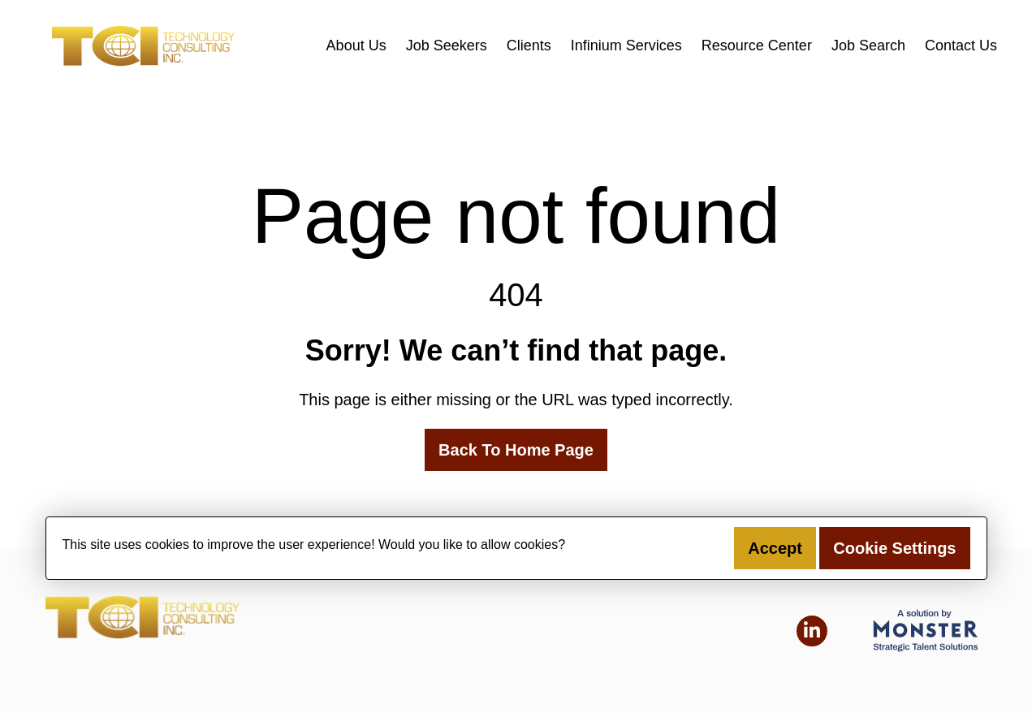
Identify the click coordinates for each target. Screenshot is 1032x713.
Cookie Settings (894, 548)
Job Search (868, 45)
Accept (775, 548)
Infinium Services (626, 45)
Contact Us (961, 45)
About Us (356, 45)
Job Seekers (446, 45)
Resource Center (757, 45)
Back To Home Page (516, 450)
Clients (529, 45)
